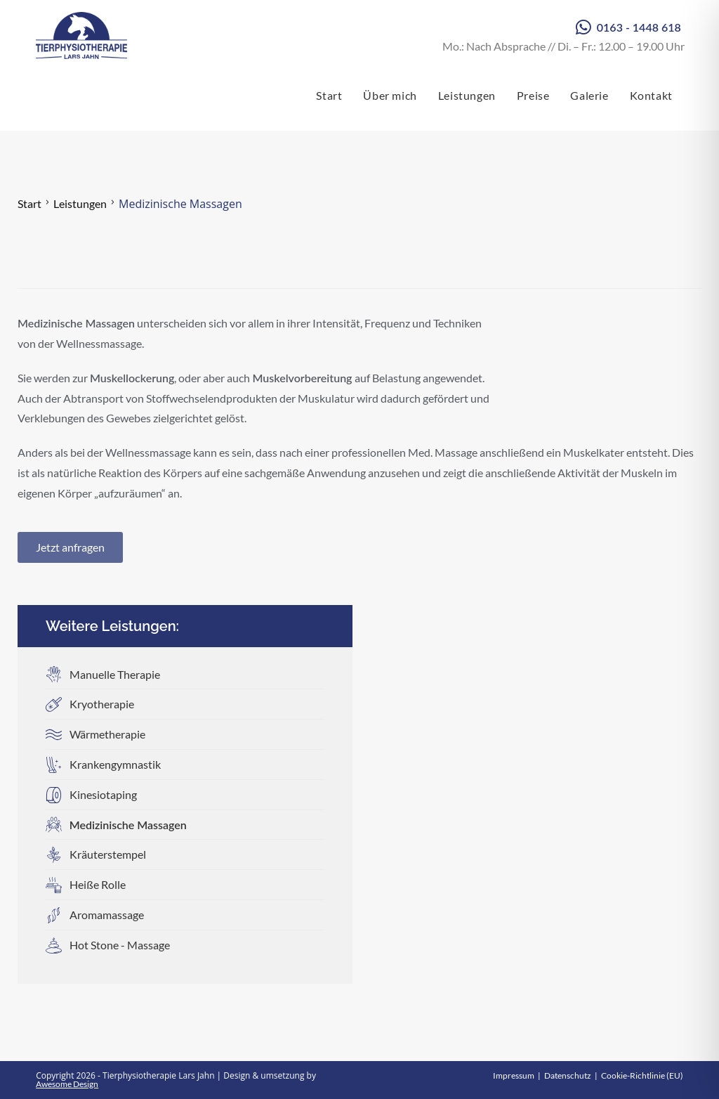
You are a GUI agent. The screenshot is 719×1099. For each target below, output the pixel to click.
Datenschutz (567, 1075)
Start (29, 203)
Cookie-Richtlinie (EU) (642, 1075)
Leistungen (80, 203)
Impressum (513, 1075)
